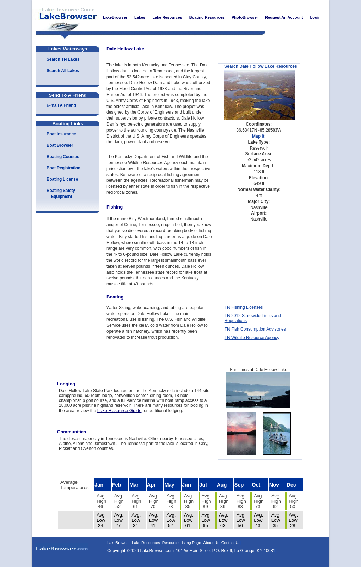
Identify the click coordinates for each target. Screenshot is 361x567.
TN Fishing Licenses (244, 307)
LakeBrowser (65, 17)
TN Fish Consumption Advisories (255, 329)
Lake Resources (146, 543)
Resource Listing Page (181, 543)
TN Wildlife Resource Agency (252, 337)
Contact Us (230, 543)
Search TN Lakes (63, 59)
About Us (211, 543)
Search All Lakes (63, 70)
